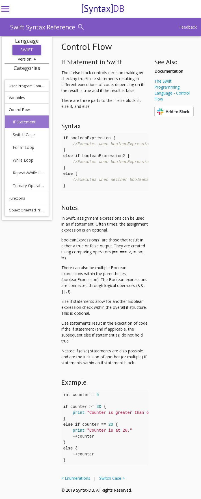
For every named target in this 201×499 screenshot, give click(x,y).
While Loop (23, 160)
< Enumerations (76, 478)
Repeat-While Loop (29, 172)
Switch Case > (111, 478)
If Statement (24, 122)
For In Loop (23, 147)
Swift (26, 49)
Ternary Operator (29, 185)
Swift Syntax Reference (42, 27)
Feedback (188, 27)
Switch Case (24, 134)
